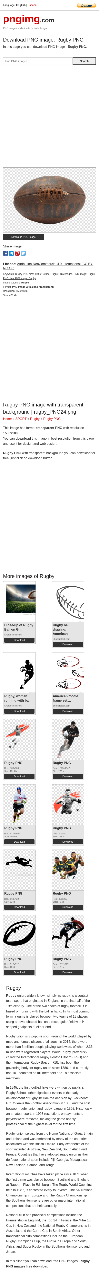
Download (19, 640)
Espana (32, 5)
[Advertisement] (49, 117)
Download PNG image (23, 237)
